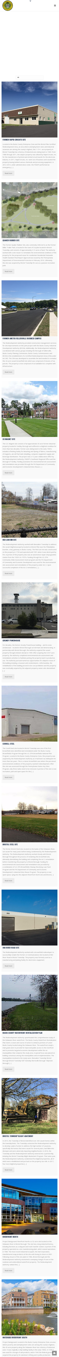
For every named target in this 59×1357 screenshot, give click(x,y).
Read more (8, 173)
